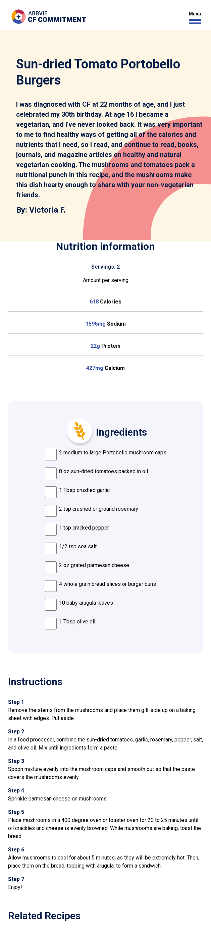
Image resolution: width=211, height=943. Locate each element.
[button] (193, 18)
